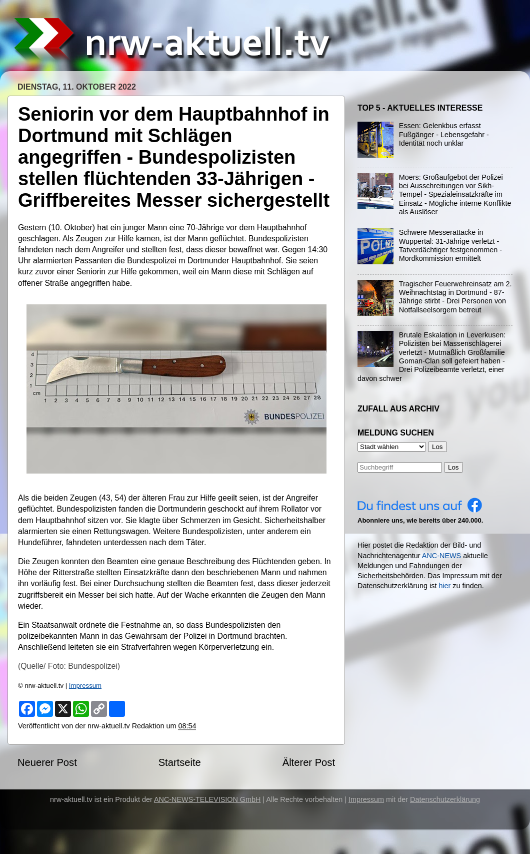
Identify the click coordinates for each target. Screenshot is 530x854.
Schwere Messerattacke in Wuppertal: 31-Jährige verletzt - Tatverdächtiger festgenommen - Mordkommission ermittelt (450, 245)
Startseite (179, 762)
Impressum (85, 685)
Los (453, 467)
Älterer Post (308, 762)
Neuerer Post (47, 762)
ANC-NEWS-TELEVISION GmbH (207, 799)
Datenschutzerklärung (445, 799)
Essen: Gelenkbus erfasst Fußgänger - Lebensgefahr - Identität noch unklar (444, 134)
